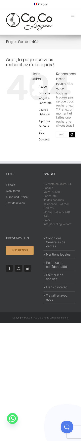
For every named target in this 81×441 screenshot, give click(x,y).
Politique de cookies (54, 277)
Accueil (43, 86)
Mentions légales (58, 254)
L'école (10, 185)
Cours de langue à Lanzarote (45, 98)
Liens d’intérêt (56, 287)
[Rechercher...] (62, 134)
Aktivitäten (13, 191)
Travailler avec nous (57, 297)
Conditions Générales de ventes (55, 242)
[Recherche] (72, 134)
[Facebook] (9, 268)
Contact (44, 139)
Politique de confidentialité (56, 265)
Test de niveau (15, 203)
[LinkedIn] (27, 268)
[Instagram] (18, 268)
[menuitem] (40, 4)
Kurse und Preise (17, 197)
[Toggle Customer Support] (67, 427)
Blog (41, 132)
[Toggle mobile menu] (73, 15)
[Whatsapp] (12, 418)
